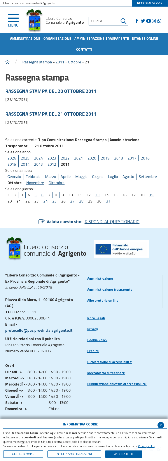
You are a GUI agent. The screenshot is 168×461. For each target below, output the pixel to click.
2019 (105, 158)
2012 (51, 164)
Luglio (113, 176)
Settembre (148, 176)
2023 (51, 158)
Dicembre (57, 183)
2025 (25, 158)
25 (54, 201)
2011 (60, 62)
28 (81, 201)
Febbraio (33, 176)
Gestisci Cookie (23, 454)
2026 (11, 158)
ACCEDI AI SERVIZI (150, 3)
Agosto (128, 176)
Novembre (35, 183)
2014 (25, 164)
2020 (92, 158)
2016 (145, 158)
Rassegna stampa (37, 62)
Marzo (50, 176)
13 (97, 195)
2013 (38, 164)
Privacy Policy (146, 446)
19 (151, 195)
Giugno (97, 176)
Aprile (66, 176)
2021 (78, 158)
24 (45, 201)
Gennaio (14, 176)
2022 (65, 158)
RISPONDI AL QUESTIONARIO (112, 221)
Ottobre (74, 62)
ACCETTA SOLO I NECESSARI (74, 454)
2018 (118, 158)
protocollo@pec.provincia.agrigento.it (39, 330)
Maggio (81, 176)
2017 (132, 158)
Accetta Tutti (123, 454)
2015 (11, 164)
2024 (38, 158)
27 (72, 201)
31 (108, 201)
